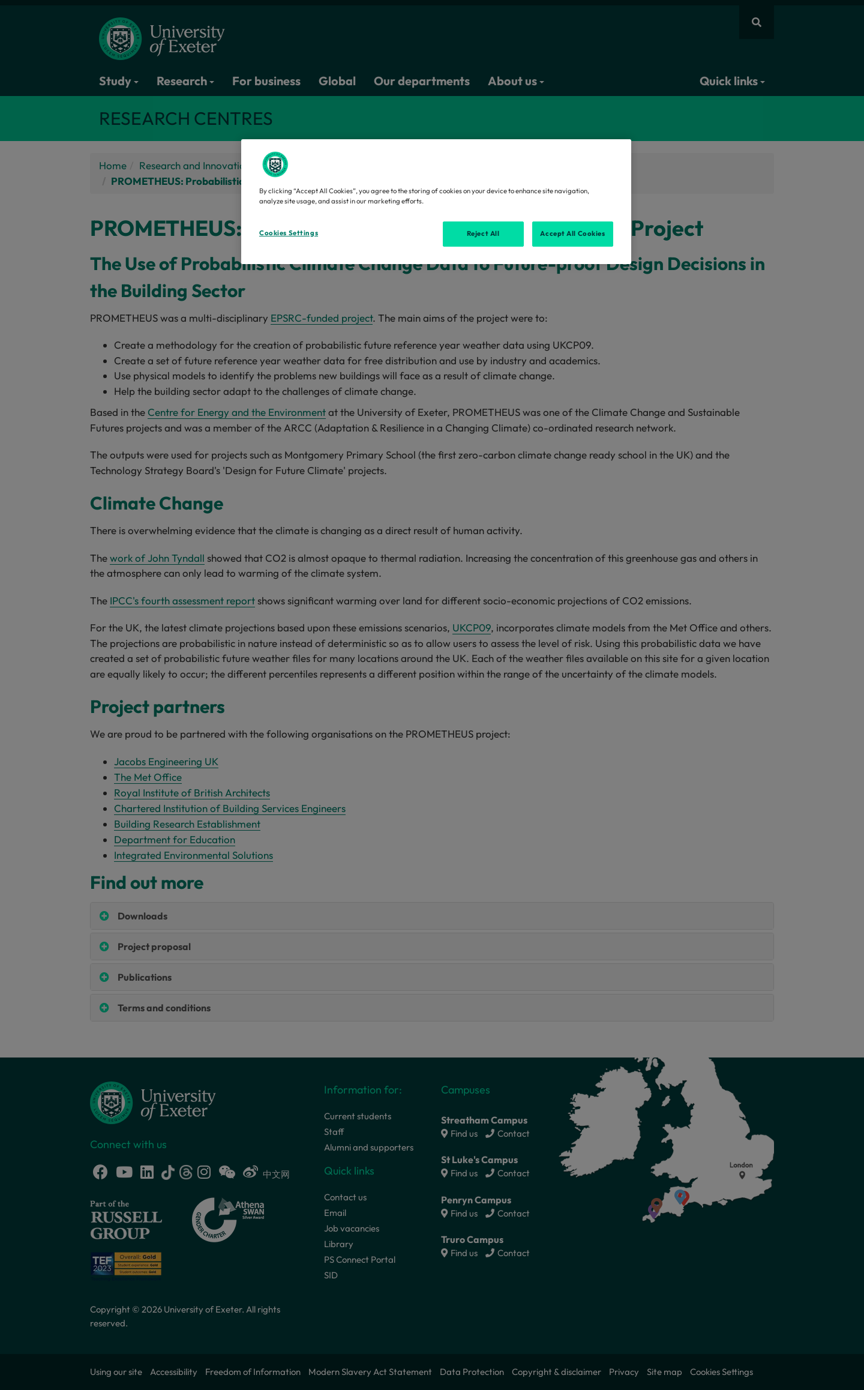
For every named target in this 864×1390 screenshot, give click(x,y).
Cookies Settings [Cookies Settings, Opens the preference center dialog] (288, 233)
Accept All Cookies (572, 233)
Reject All (483, 233)
